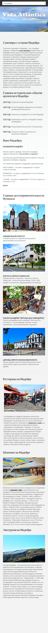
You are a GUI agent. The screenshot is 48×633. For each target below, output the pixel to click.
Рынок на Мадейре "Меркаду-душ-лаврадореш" (23, 318)
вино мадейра (25, 50)
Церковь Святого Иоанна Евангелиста (20, 360)
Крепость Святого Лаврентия (16, 276)
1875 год (6, 127)
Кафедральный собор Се (14, 236)
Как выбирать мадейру (13, 147)
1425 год (6, 107)
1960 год (6, 132)
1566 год (6, 114)
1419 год (6, 102)
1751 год (6, 120)
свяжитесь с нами (35, 423)
